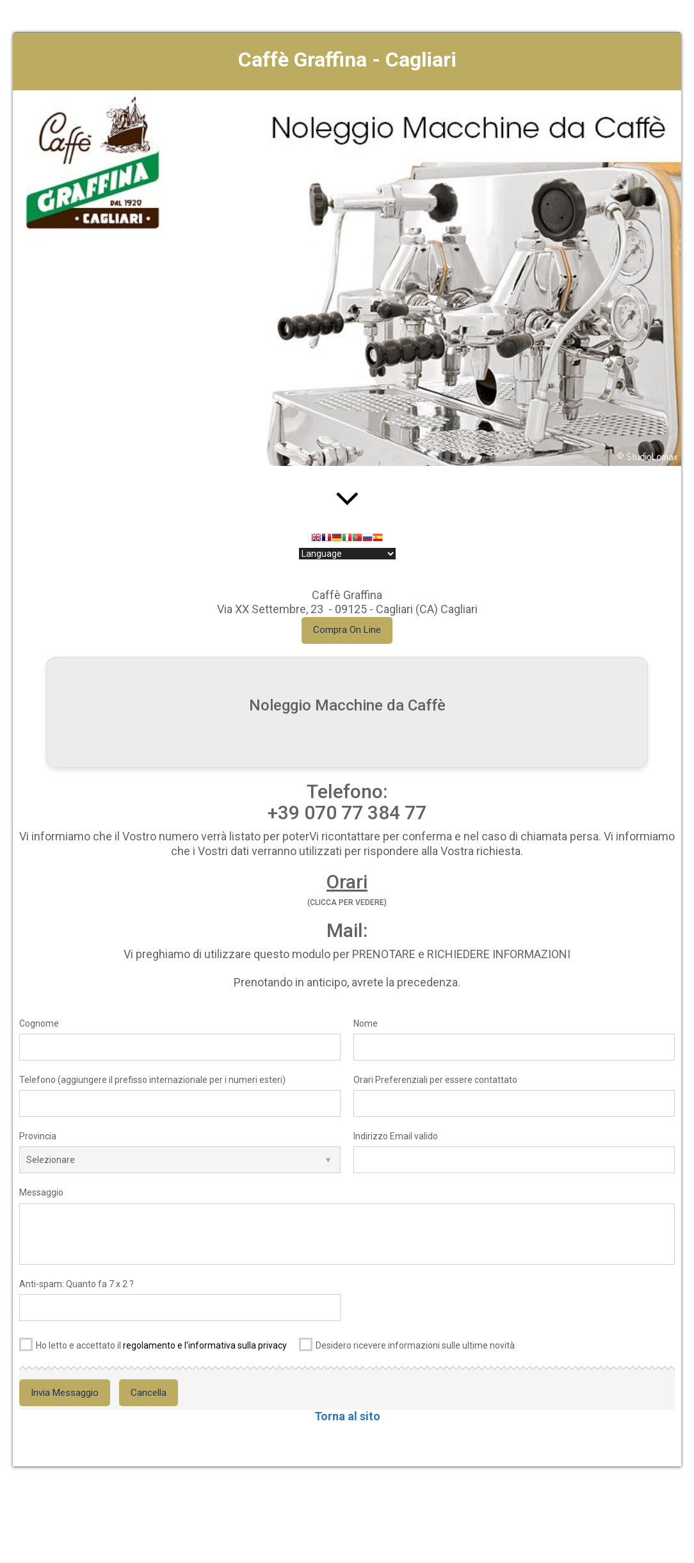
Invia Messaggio (65, 1393)
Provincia (37, 1136)
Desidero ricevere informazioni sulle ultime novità (407, 1343)
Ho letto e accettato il (153, 1343)
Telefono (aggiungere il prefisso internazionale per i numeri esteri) (152, 1080)
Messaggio (41, 1192)
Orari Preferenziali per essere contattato (435, 1080)
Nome (365, 1023)
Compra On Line (347, 630)
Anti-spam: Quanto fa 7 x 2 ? (76, 1284)
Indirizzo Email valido (395, 1136)
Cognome (39, 1023)
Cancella (148, 1393)
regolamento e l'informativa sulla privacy (205, 1345)
